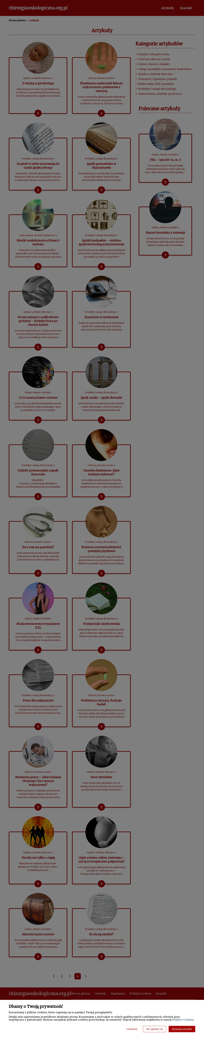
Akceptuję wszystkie (182, 1029)
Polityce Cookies (183, 1019)
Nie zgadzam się (154, 1029)
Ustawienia (132, 1029)
